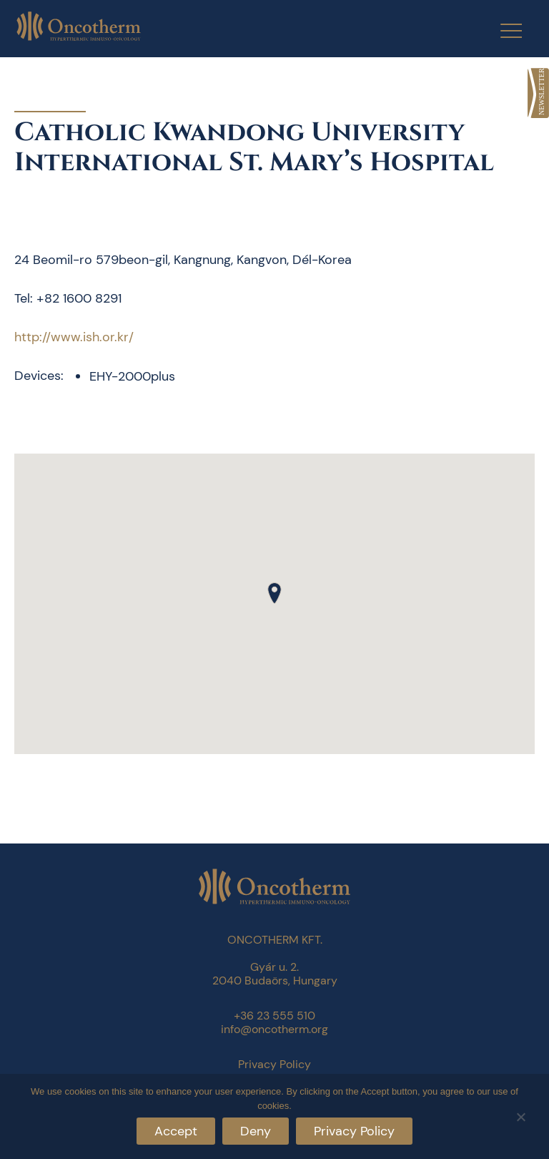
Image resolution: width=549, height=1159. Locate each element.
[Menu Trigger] (502, 30)
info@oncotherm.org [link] (274, 1029)
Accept (175, 1131)
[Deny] (520, 1115)
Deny (255, 1131)
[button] (274, 593)
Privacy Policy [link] (274, 1064)
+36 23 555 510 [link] (274, 1015)
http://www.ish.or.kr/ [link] (74, 337)
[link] (538, 93)
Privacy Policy (354, 1131)
